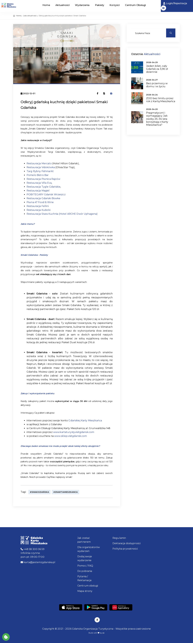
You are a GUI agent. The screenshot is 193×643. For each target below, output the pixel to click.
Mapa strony (84, 591)
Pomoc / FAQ (85, 565)
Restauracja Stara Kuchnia (42, 213)
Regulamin (119, 538)
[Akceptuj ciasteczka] (6, 637)
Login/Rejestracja (175, 3)
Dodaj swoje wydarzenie (84, 558)
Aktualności (62, 5)
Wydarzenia (82, 5)
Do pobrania (84, 571)
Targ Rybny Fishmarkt (40, 171)
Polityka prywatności (125, 548)
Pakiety (99, 5)
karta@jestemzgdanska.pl (38, 562)
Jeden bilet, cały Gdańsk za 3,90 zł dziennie (157, 68)
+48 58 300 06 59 (33, 549)
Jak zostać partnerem (84, 540)
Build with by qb (97, 633)
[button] (163, 8)
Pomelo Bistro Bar (38, 175)
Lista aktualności (30, 16)
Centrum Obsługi (135, 5)
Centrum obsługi (87, 585)
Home (46, 5)
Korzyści (114, 5)
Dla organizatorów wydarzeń (88, 549)
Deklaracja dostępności (126, 543)
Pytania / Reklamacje (84, 578)
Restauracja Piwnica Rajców (43, 179)
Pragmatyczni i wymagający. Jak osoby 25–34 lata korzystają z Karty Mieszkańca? (157, 118)
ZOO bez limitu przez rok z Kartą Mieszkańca (160, 100)
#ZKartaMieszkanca (65, 492)
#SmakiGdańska (39, 492)
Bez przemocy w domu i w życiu (157, 85)
